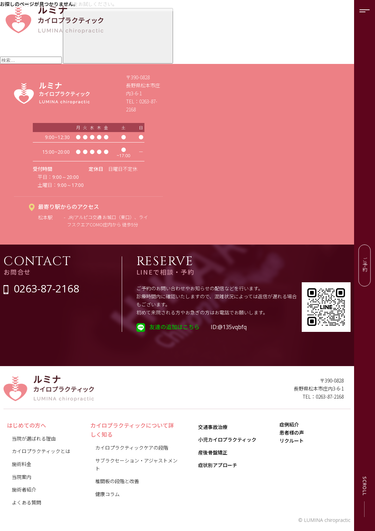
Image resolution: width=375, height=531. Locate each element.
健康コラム (107, 493)
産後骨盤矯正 (212, 452)
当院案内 (21, 476)
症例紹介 (294, 427)
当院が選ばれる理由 (34, 438)
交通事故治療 (212, 426)
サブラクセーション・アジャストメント (136, 464)
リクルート (296, 457)
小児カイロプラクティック (227, 439)
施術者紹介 (24, 489)
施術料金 (21, 463)
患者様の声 (296, 442)
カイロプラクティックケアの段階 (131, 447)
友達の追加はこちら (174, 326)
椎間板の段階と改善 (117, 481)
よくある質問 (26, 502)
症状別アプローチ (217, 464)
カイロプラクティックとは (41, 451)
